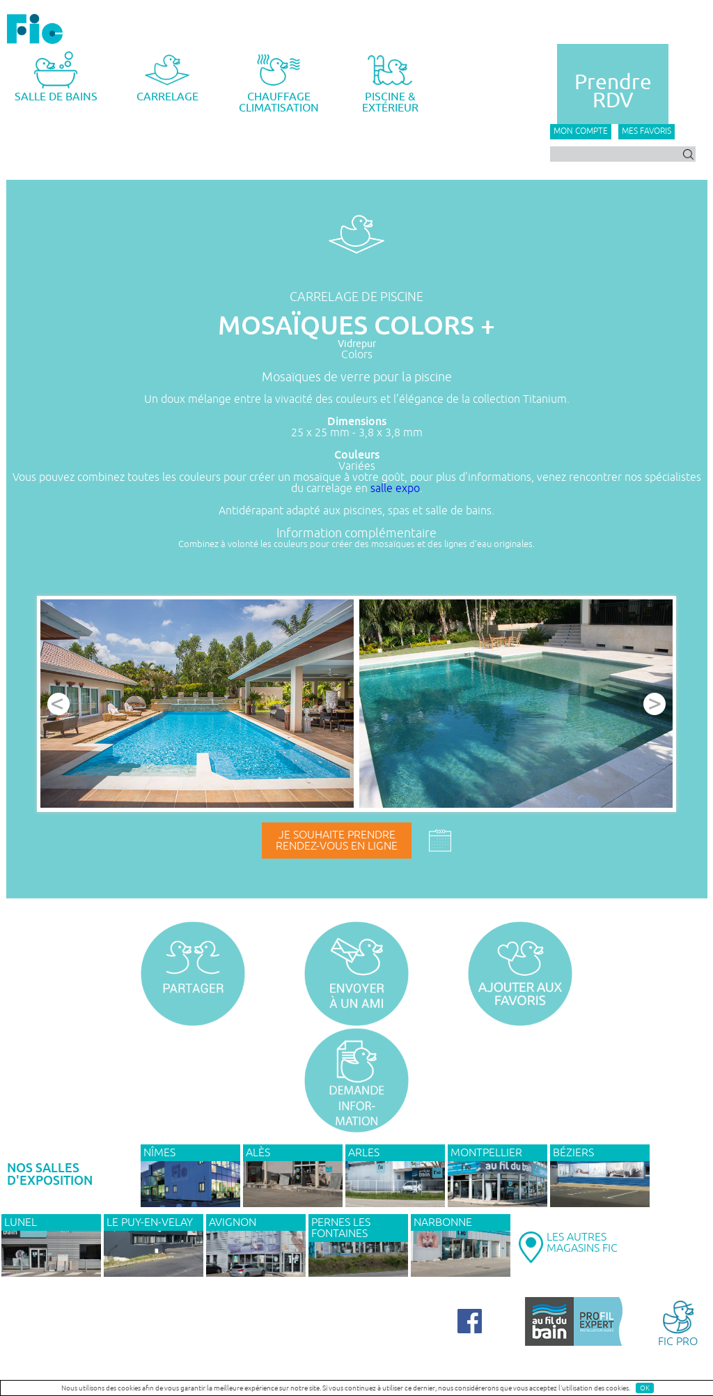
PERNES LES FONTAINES (340, 1228)
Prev (58, 704)
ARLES (363, 1153)
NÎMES (159, 1153)
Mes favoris (646, 131)
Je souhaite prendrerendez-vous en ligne (337, 840)
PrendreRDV (613, 91)
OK (645, 1388)
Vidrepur (357, 344)
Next (654, 704)
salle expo (395, 489)
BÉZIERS (573, 1153)
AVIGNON (232, 1222)
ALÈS (258, 1153)
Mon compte (581, 131)
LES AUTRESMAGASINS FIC (582, 1242)
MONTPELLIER (486, 1153)
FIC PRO (678, 1322)
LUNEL (20, 1222)
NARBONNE (443, 1222)
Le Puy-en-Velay (150, 1222)
